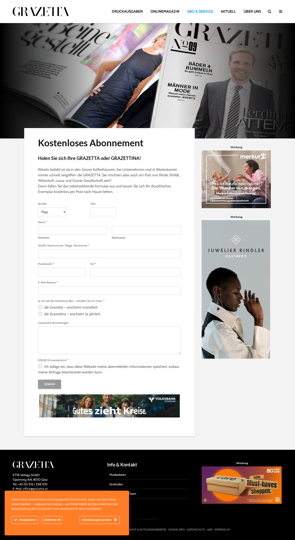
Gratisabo (116, 484)
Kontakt (115, 503)
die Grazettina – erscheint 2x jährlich (72, 314)
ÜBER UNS (252, 11)
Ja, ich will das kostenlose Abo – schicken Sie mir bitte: (71, 301)
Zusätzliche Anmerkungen (53, 322)
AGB (209, 529)
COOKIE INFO (176, 529)
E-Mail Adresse (48, 282)
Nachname (118, 237)
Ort (93, 264)
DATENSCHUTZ (196, 529)
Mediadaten (117, 475)
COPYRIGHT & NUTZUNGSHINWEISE (144, 529)
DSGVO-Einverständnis (53, 360)
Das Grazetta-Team (122, 494)
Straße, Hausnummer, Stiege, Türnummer (63, 245)
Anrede (42, 203)
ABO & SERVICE (200, 11)
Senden (49, 384)
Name (42, 222)
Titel (92, 203)
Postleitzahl (46, 264)
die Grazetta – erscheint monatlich (71, 307)
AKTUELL (228, 11)
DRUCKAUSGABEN (127, 11)
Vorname (43, 237)
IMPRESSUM (222, 529)
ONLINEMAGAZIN (164, 11)
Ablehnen (52, 520)
